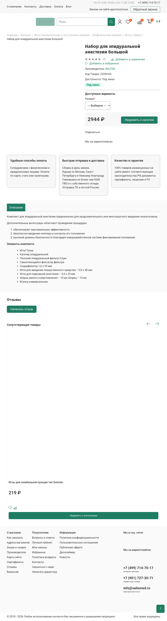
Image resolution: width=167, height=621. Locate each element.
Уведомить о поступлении (83, 515)
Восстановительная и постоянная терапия (62, 35)
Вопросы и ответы (43, 537)
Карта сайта (14, 557)
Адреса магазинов (18, 542)
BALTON (110, 68)
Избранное (38, 552)
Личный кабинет (42, 542)
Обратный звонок (145, 9)
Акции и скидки (16, 547)
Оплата (58, 6)
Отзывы (12, 567)
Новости (65, 557)
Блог (69, 6)
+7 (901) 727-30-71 (138, 578)
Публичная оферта (71, 547)
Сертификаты (15, 562)
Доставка (45, 6)
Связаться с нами (43, 567)
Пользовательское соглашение (79, 542)
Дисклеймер (67, 552)
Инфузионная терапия (107, 35)
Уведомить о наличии (139, 120)
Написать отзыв (21, 309)
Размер (89, 99)
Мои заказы (39, 547)
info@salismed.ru (136, 588)
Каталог (26, 35)
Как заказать (15, 537)
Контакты (30, 6)
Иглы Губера (133, 35)
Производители (16, 552)
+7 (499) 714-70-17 (149, 2)
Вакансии (13, 571)
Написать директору (44, 571)
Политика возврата (44, 557)
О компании (14, 6)
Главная (12, 35)
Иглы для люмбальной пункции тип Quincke (36, 482)
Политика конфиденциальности (79, 537)
